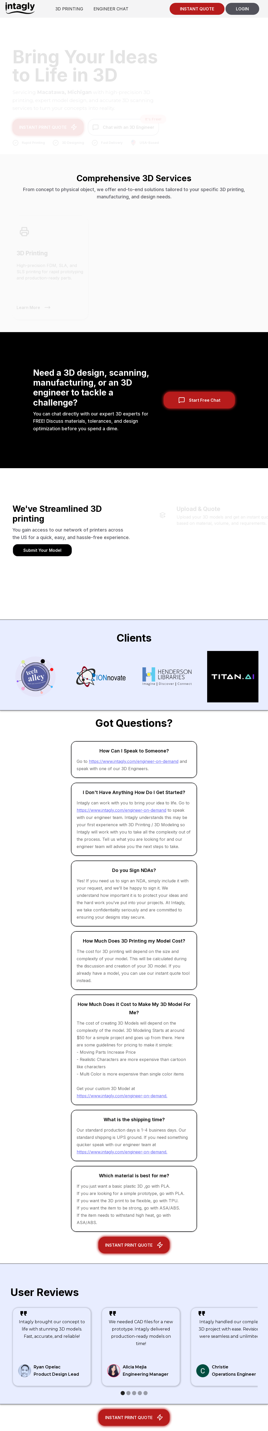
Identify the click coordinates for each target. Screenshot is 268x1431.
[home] (20, 8)
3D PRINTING (69, 8)
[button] (123, 1393)
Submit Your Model (42, 550)
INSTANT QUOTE (197, 8)
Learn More (28, 304)
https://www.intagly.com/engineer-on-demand (133, 761)
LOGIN (242, 8)
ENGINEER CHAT (110, 8)
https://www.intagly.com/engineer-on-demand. (122, 1095)
